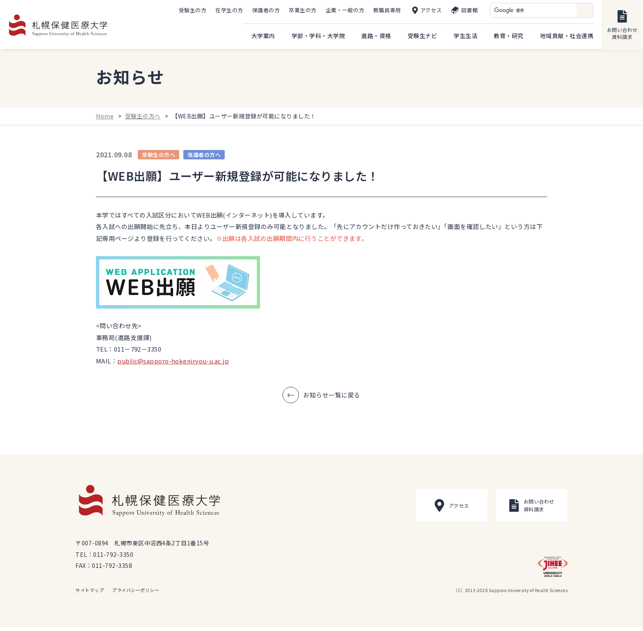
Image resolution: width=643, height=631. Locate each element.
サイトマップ (89, 593)
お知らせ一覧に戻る (331, 398)
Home (105, 119)
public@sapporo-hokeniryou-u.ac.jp (173, 364)
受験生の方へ (143, 119)
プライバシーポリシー (135, 593)
